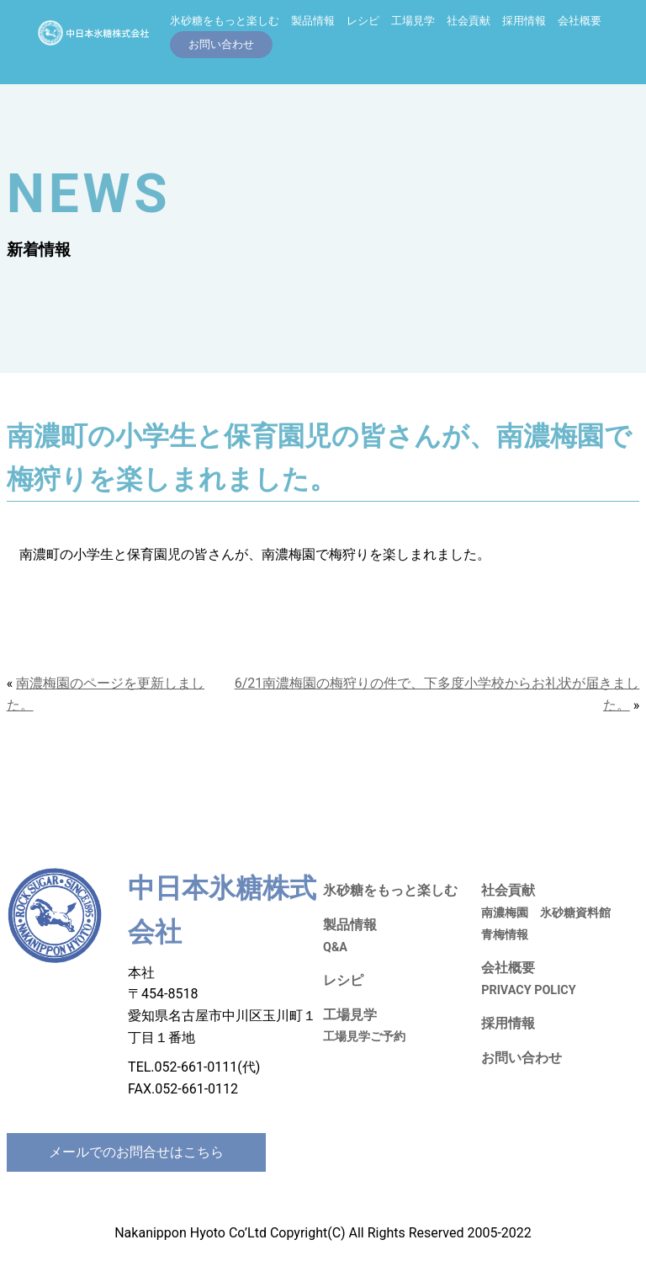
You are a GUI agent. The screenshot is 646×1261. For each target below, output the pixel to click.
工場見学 (413, 20)
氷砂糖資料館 (575, 913)
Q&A (335, 947)
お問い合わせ (521, 1058)
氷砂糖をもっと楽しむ (224, 20)
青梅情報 (504, 935)
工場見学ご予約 (364, 1037)
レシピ (363, 20)
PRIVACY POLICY (528, 990)
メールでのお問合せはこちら (136, 1152)
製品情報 (313, 20)
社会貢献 (468, 20)
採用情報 (524, 20)
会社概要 (579, 20)
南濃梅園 (504, 913)
